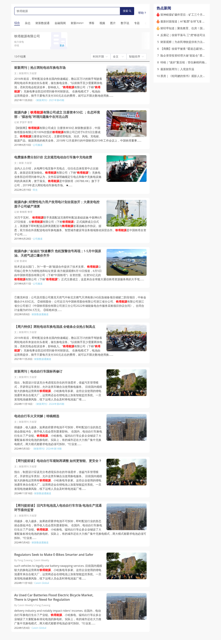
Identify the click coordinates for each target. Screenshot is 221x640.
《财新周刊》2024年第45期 (49, 404)
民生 (35, 189)
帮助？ (142, 13)
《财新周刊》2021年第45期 (49, 100)
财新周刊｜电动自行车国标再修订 (38, 371)
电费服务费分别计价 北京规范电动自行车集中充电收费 (53, 157)
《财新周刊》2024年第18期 (47, 448)
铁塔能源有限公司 (27, 36)
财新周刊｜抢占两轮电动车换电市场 (40, 68)
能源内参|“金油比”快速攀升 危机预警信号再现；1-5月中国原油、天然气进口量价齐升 (57, 253)
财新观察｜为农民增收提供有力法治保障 (185, 42)
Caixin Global (41, 583)
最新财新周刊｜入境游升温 (177, 69)
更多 (62, 45)
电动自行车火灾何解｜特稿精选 (36, 416)
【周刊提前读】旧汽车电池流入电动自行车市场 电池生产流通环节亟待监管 (58, 507)
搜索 (127, 10)
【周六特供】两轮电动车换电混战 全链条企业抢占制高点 (54, 327)
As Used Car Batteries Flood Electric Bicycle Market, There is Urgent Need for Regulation (53, 597)
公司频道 (38, 145)
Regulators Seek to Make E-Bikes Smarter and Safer (53, 555)
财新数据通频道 (40, 314)
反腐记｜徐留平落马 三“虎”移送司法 (182, 35)
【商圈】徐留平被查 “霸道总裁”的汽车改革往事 (189, 49)
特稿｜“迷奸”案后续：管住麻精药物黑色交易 (188, 62)
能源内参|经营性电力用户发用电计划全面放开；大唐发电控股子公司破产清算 (56, 204)
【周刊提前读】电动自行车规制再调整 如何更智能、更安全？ (58, 461)
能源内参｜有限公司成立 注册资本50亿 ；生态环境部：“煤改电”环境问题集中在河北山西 (57, 114)
